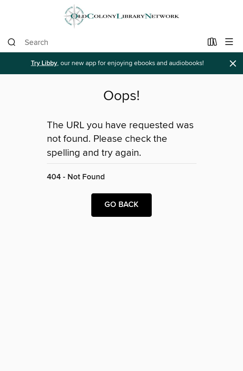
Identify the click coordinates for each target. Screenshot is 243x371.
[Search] (11, 42)
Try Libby (44, 63)
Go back (121, 205)
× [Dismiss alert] (233, 64)
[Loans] (212, 44)
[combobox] (104, 42)
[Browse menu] (229, 42)
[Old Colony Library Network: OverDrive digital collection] (121, 16)
